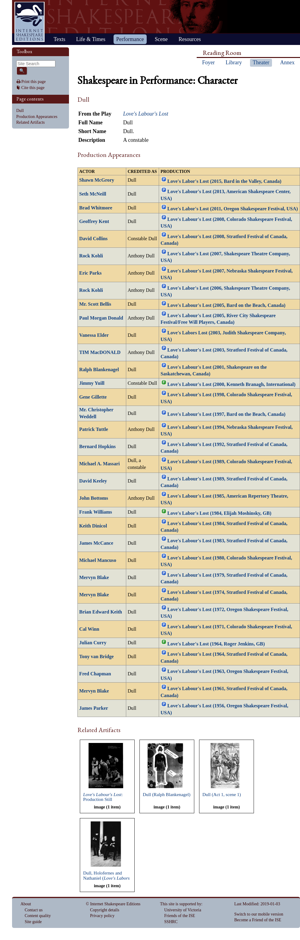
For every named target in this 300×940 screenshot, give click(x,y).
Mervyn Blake (94, 577)
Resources (190, 39)
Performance (130, 39)
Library (234, 62)
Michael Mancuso (97, 560)
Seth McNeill (92, 194)
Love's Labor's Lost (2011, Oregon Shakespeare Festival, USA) (232, 209)
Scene (161, 39)
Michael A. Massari (99, 464)
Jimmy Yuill (92, 383)
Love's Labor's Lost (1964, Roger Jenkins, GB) (216, 644)
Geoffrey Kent (94, 221)
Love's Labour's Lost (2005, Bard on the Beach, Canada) (226, 305)
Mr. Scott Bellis (95, 304)
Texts (59, 39)
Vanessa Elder (94, 335)
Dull (20, 110)
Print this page (33, 81)
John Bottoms (93, 498)
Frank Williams (95, 512)
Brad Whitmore (95, 208)
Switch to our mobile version (258, 914)
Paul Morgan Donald (101, 318)
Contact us (34, 910)
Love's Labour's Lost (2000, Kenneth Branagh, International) (231, 384)
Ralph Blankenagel (99, 369)
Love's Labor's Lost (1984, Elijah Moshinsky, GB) (219, 513)
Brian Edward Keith (100, 612)
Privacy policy (102, 915)
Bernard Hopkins (97, 446)
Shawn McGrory (96, 180)
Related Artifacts (30, 122)
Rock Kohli (91, 256)
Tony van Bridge (96, 656)
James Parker (93, 708)
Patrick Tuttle (93, 429)
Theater (261, 62)
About (25, 904)
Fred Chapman (95, 674)
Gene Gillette (93, 397)
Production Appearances (36, 116)
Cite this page (33, 87)
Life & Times (90, 39)
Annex (287, 62)
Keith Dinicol (93, 526)
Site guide (33, 921)
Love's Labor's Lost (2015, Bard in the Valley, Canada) (224, 181)
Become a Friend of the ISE (257, 920)
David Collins (93, 238)
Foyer (208, 62)
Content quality (38, 915)
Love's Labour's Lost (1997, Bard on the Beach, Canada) (226, 414)
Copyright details (104, 910)
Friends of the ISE (179, 915)
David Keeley (93, 481)
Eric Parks (90, 273)
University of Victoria (182, 910)
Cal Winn (89, 629)
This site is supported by (180, 904)
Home (29, 22)
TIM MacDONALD (99, 352)
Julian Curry (92, 642)
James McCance (96, 543)
